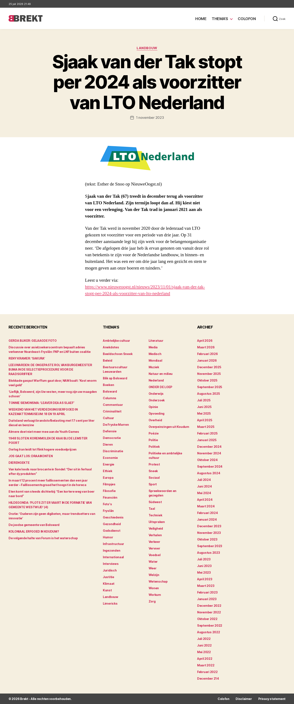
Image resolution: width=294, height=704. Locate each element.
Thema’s (220, 18)
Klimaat (108, 583)
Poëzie (154, 433)
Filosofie (109, 491)
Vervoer (154, 548)
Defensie (110, 431)
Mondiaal (155, 360)
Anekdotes (111, 347)
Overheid (155, 420)
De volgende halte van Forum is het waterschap (43, 538)
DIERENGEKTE (19, 462)
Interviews (110, 564)
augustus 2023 (208, 552)
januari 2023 (207, 599)
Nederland (156, 380)
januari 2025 (207, 440)
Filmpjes (109, 484)
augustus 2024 (208, 473)
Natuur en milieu (161, 374)
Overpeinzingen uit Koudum (169, 427)
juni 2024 (204, 486)
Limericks (110, 603)
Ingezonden (111, 550)
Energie (108, 464)
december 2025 (209, 367)
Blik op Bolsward (115, 378)
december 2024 (209, 446)
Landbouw (147, 48)
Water (153, 561)
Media (153, 347)
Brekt (24, 699)
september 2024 (209, 466)
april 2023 (204, 579)
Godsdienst (111, 530)
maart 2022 (205, 665)
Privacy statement (271, 699)
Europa (108, 477)
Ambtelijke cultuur (116, 340)
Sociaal (154, 477)
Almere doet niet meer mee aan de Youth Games (44, 431)
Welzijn (154, 575)
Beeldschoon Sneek (117, 354)
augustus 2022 (208, 632)
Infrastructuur (113, 544)
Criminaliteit (112, 411)
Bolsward (110, 391)
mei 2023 (204, 572)
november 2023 (209, 533)
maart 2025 (205, 427)
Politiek (154, 446)
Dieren (108, 444)
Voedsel (155, 555)
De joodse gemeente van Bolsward (34, 525)
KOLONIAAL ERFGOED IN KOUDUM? (34, 531)
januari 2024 (207, 519)
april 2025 (204, 420)
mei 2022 (204, 652)
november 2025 (209, 374)
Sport (153, 484)
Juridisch (110, 570)
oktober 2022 (207, 619)
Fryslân (108, 511)
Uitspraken (157, 522)
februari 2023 (207, 592)
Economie (110, 458)
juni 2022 (204, 645)
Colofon (247, 18)
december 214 (208, 678)
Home (200, 18)
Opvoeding (157, 413)
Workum (155, 594)
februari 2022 (207, 672)
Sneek (153, 471)
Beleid (107, 360)
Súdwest (155, 502)
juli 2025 (204, 400)
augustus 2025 (208, 393)
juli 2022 (204, 639)
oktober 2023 (207, 539)
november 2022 (209, 612)
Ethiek (107, 471)
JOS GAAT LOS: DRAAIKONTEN (31, 456)
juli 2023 (204, 559)
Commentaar (113, 404)
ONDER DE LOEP (161, 387)
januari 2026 (207, 360)
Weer (153, 568)
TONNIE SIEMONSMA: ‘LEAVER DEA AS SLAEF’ (41, 403)
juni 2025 (204, 407)
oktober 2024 (207, 460)
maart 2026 (205, 347)
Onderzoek (157, 400)
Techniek (155, 515)
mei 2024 (204, 493)
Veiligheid (156, 528)
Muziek (154, 367)
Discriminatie (113, 451)
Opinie (153, 407)
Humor (108, 537)
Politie (153, 440)
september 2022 (209, 625)
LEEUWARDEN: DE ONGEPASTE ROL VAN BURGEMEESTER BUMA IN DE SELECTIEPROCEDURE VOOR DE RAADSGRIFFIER (50, 369)
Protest (154, 464)
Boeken (108, 385)
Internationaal (113, 557)
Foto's (107, 504)
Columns (109, 398)
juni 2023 (204, 566)
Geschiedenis (113, 517)
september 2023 (209, 546)
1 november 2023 (150, 117)
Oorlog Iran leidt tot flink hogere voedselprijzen (43, 449)
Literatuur (156, 340)
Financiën (110, 497)
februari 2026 (207, 354)
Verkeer (154, 541)
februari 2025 (207, 433)
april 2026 (204, 340)
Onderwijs (156, 393)
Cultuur (108, 418)
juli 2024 (204, 480)
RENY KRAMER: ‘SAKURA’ (27, 358)
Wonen (154, 588)
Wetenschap (158, 581)
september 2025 (209, 387)
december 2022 (209, 605)
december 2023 (209, 526)
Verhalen (155, 535)
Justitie (108, 577)
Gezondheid (112, 524)
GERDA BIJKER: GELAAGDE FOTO (33, 340)
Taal (152, 508)
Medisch (155, 354)
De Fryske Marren (116, 424)
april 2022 (204, 658)
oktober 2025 (207, 380)
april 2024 (204, 499)
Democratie (112, 438)
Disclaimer (244, 699)
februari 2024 (207, 513)
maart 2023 (205, 586)
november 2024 (209, 453)
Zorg (152, 601)
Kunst (107, 590)
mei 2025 (204, 413)
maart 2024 (205, 506)
